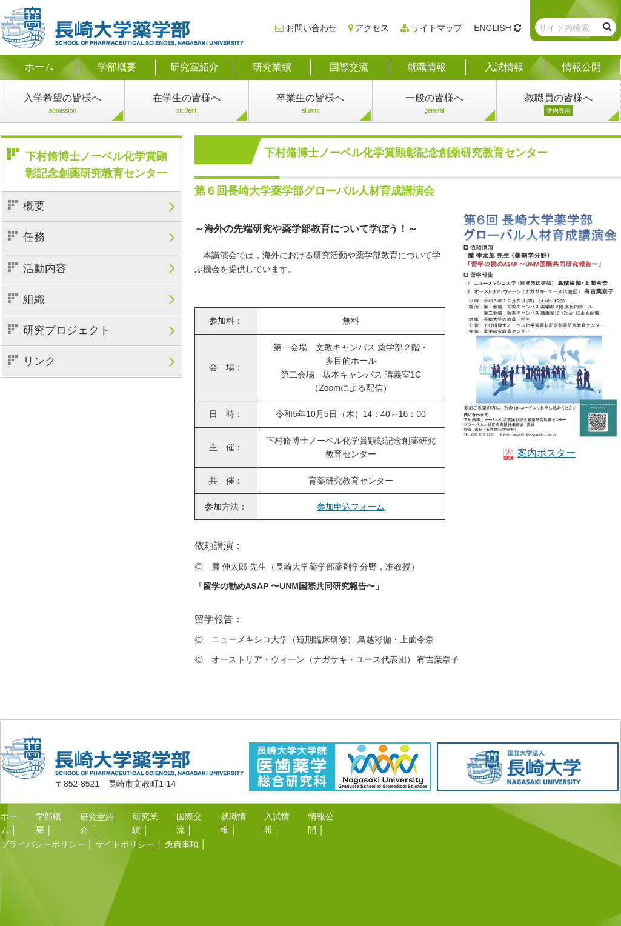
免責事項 (182, 829)
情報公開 (325, 816)
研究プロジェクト (66, 330)
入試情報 (281, 816)
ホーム (13, 816)
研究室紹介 (101, 816)
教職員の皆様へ (559, 104)
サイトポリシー (124, 829)
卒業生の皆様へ (310, 104)
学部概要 (53, 816)
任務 (34, 237)
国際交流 (193, 816)
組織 (34, 299)
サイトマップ (436, 28)
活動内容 (45, 268)
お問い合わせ (311, 28)
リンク (39, 361)
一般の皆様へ (434, 104)
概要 (34, 206)
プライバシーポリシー (43, 829)
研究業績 (149, 816)
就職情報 (237, 816)
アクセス (372, 28)
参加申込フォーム (351, 506)
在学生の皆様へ (187, 104)
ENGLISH (492, 28)
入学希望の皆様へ (62, 104)
